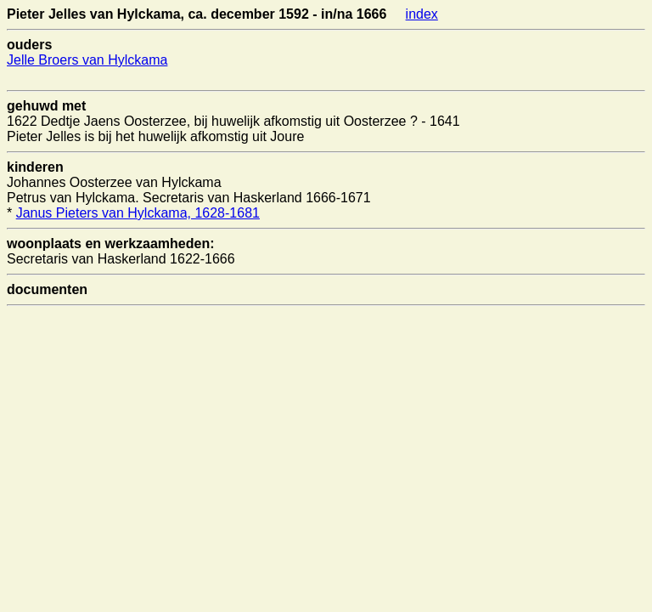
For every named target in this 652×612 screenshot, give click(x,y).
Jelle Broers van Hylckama (87, 60)
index (422, 14)
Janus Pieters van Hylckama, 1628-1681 (138, 213)
